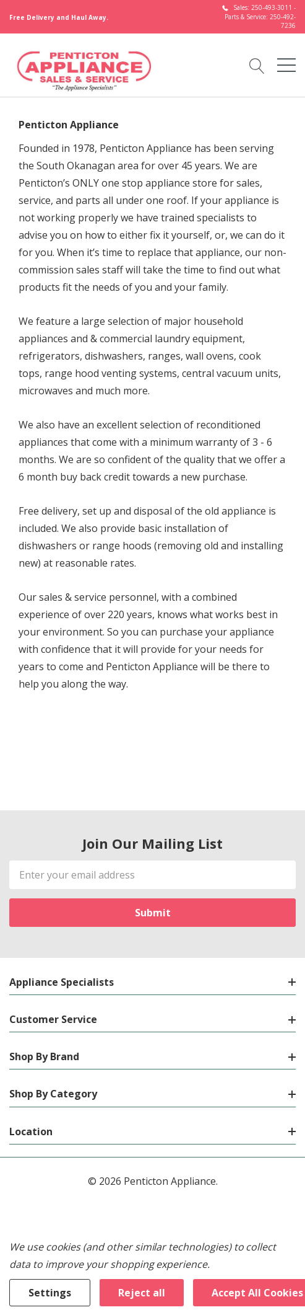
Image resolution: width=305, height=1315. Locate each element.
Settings (49, 1293)
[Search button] (257, 64)
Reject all (141, 1293)
